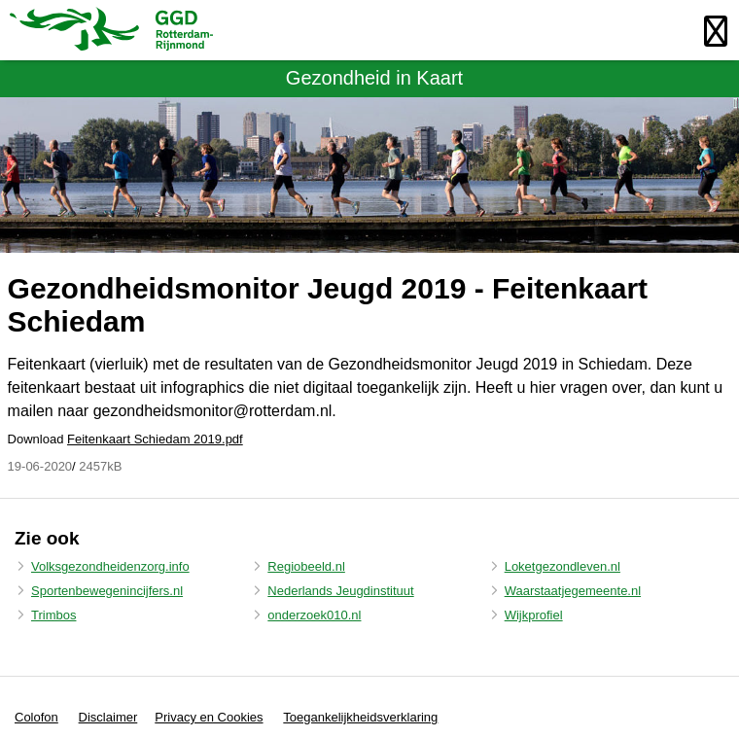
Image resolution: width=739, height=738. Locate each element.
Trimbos (53, 615)
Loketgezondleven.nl (562, 566)
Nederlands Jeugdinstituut (340, 590)
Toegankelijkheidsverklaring (360, 717)
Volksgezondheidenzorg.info (110, 566)
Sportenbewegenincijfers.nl (107, 590)
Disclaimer (108, 717)
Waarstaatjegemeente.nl (573, 590)
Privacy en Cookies (209, 717)
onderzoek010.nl (314, 615)
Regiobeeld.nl (306, 566)
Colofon (36, 717)
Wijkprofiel (534, 615)
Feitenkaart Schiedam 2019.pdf (155, 439)
